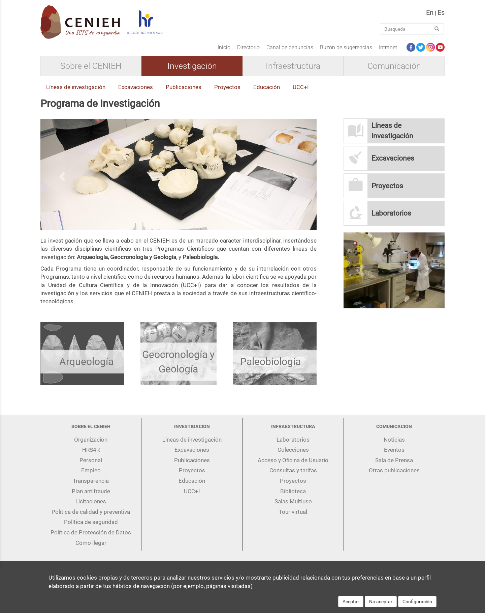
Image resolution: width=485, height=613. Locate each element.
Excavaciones (135, 87)
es (441, 12)
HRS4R (91, 449)
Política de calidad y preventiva (91, 511)
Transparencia (91, 480)
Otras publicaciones (394, 470)
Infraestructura (293, 66)
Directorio (248, 47)
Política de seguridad (91, 522)
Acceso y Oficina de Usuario (293, 460)
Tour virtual (293, 511)
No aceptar (380, 604)
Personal (90, 460)
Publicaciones (183, 87)
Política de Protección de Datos (91, 532)
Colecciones (293, 449)
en (429, 12)
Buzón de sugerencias (346, 47)
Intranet (388, 47)
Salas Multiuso (293, 501)
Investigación (192, 66)
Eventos (394, 449)
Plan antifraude (91, 491)
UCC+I (301, 87)
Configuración (417, 604)
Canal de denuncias (289, 47)
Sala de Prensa (394, 460)
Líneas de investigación (75, 87)
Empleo (91, 470)
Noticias (394, 439)
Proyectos (227, 87)
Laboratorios (293, 439)
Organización (90, 439)
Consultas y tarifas (293, 470)
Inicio (224, 47)
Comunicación (394, 66)
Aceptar (351, 604)
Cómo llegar (90, 542)
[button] (61, 174)
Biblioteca (293, 491)
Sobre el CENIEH (91, 66)
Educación (266, 87)
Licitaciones (90, 501)
